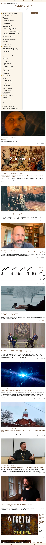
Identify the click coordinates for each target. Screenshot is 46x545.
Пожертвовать (23, 10)
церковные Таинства (9, 20)
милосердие (7, 23)
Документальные (7, 90)
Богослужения (6, 26)
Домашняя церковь (8, 106)
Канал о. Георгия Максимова (11, 104)
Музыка (5, 97)
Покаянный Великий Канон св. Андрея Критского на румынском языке (22, 215)
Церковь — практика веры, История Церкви (10, 502)
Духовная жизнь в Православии (11, 17)
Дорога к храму (6, 78)
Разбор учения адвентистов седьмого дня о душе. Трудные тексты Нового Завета (23, 431)
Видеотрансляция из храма (11, 108)
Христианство (7, 46)
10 (42, 398)
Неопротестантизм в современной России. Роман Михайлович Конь (21, 352)
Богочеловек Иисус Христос (10, 48)
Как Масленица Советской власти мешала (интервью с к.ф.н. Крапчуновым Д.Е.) (19, 505)
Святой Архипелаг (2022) (8, 315)
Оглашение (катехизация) (9, 43)
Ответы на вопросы (8, 100)
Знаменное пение (42, 269)
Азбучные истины (8, 95)
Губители (3, 139)
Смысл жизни (6, 75)
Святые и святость (7, 15)
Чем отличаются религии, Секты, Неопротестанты (11, 350)
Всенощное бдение (9, 30)
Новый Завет (7, 53)
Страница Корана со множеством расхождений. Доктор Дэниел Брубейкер (23, 252)
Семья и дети (6, 41)
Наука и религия (7, 86)
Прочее (5, 102)
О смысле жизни (7, 77)
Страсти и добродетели (8, 25)
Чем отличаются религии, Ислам (8, 250)
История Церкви (7, 44)
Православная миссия (8, 68)
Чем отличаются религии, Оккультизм (9, 137)
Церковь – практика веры (10, 13)
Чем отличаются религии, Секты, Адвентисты (10, 428)
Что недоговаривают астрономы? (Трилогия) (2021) (16, 390)
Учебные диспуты (8, 66)
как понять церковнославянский (12, 31)
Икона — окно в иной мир (9, 36)
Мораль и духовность (9, 70)
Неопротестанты (8, 63)
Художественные (7, 92)
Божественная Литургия (10, 28)
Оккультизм (6, 58)
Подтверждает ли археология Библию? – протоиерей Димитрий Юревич (22, 467)
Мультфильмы (6, 93)
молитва (6, 18)
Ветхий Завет (7, 51)
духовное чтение (8, 22)
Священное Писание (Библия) (10, 49)
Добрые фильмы (7, 88)
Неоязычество (7, 64)
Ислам (4, 56)
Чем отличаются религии (10, 55)
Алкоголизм (6, 73)
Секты (4, 60)
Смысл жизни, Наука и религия (7, 388)
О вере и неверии (7, 80)
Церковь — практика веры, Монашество (9, 313)
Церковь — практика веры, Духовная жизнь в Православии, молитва (16, 213)
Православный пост (8, 38)
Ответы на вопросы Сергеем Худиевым (42, 520)
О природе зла (6, 85)
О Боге (4, 83)
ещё (34, 13)
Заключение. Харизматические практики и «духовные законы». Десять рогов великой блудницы (22, 175)
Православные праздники (9, 39)
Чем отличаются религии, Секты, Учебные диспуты (12, 173)
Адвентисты (7, 61)
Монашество (6, 34)
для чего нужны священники (11, 33)
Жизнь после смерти (8, 82)
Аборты (4, 71)
